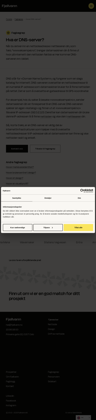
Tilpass (48, 227)
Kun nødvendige (17, 227)
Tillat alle (78, 227)
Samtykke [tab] (16, 198)
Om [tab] (79, 198)
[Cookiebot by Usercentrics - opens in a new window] (82, 191)
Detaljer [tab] (48, 198)
